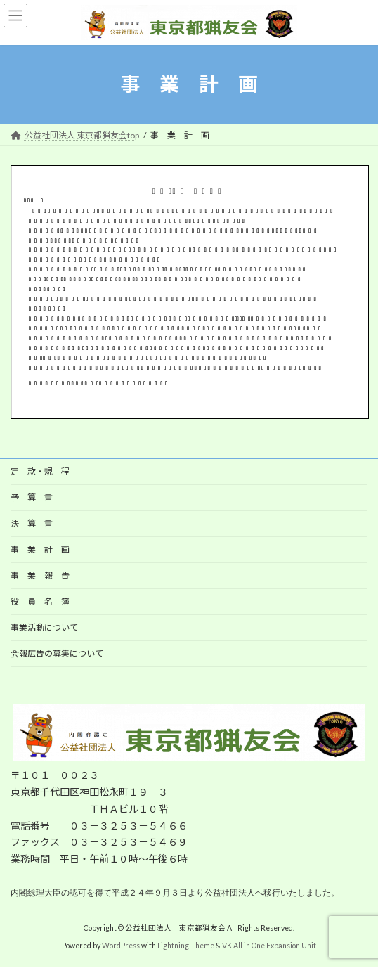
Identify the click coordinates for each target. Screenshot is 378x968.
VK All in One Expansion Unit (269, 946)
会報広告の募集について (57, 653)
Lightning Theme (185, 946)
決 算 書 (36, 523)
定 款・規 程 (40, 471)
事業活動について (44, 627)
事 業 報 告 (40, 575)
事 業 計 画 (40, 549)
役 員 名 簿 (40, 601)
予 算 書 (36, 497)
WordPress (121, 946)
